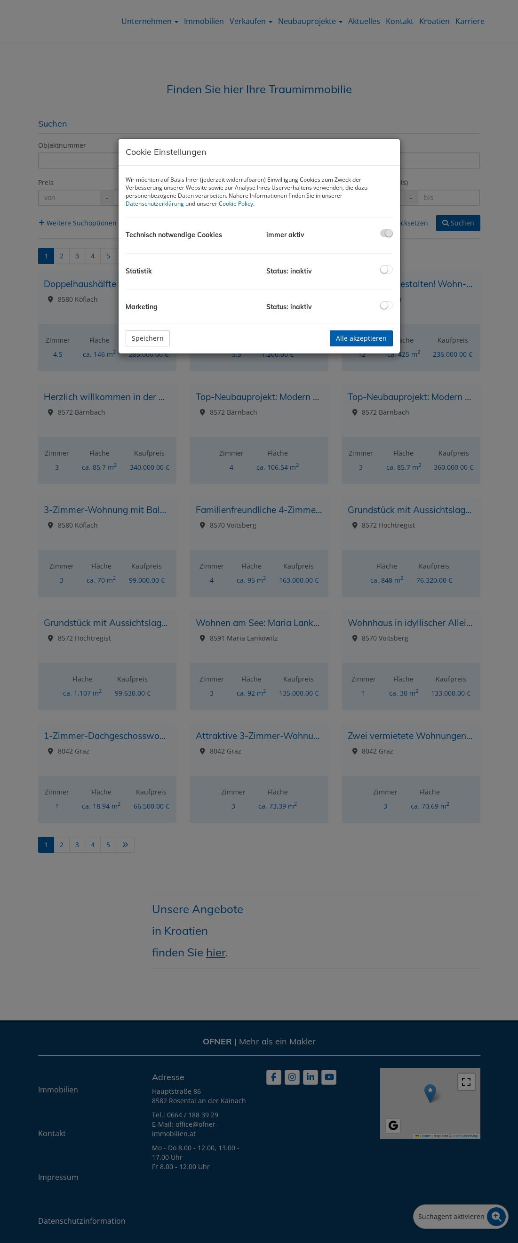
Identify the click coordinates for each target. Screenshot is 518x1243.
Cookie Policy (236, 204)
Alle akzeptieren (361, 338)
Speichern (148, 338)
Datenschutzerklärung (155, 204)
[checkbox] (386, 233)
